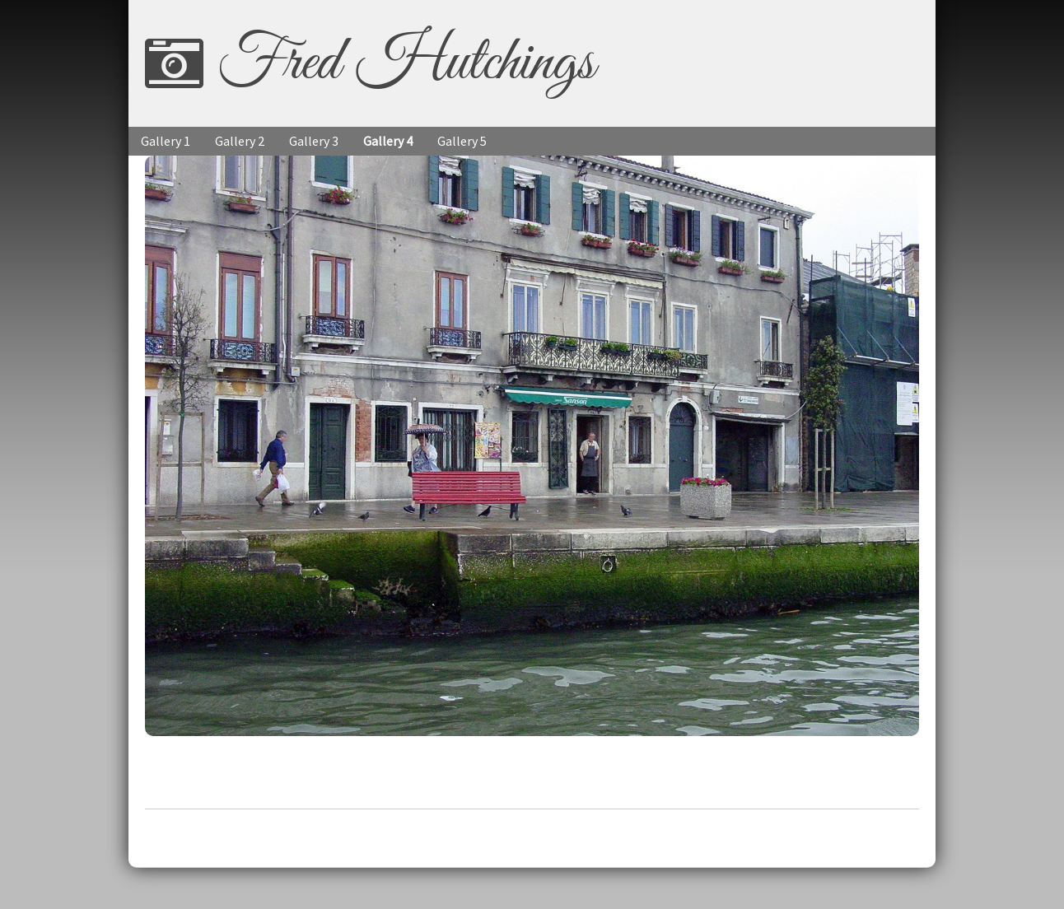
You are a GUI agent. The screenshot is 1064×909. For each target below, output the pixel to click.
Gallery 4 (388, 141)
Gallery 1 (165, 141)
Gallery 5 (462, 141)
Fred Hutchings (406, 63)
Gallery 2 (239, 141)
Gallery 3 (313, 141)
